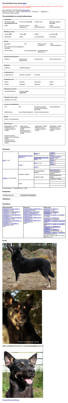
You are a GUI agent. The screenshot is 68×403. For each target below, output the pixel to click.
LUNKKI (52, 152)
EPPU (36, 167)
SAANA (52, 164)
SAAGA (52, 160)
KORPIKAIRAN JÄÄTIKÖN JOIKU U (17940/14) (31, 212)
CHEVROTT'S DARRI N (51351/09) (54, 221)
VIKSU (52, 154)
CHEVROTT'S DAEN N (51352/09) (54, 224)
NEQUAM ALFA (54, 170)
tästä (24, 3)
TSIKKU (5, 178)
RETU (36, 163)
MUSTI (36, 153)
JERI (4, 160)
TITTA (20, 165)
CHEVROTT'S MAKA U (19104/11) (54, 232)
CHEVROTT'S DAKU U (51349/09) (54, 215)
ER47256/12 (26, 10)
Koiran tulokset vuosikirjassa (10, 400)
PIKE (51, 162)
